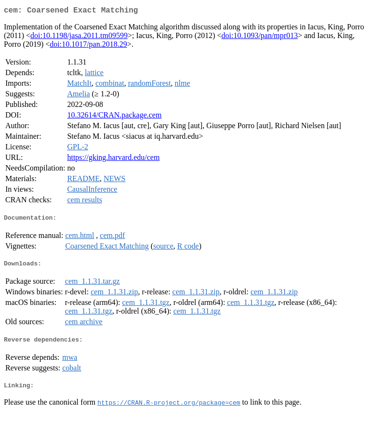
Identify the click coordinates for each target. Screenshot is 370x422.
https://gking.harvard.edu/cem (113, 159)
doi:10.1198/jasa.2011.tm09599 (79, 37)
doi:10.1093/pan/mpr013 (259, 37)
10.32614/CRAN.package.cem (114, 117)
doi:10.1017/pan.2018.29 (88, 46)
